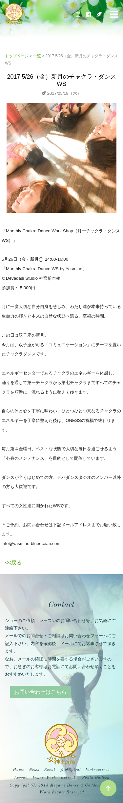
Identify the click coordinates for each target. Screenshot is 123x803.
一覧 (37, 56)
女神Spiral (70, 770)
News (34, 770)
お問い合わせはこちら (40, 692)
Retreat (68, 778)
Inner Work (44, 778)
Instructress (97, 770)
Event (49, 770)
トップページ (17, 56)
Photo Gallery (95, 778)
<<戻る (13, 562)
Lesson (21, 778)
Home (19, 769)
